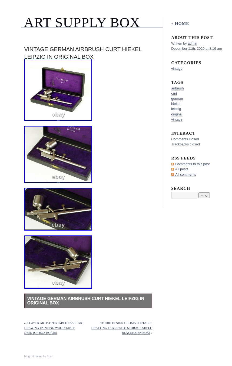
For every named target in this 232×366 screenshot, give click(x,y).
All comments (185, 174)
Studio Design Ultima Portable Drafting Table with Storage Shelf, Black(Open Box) (122, 327)
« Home (180, 23)
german (177, 99)
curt (174, 93)
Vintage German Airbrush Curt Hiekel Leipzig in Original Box (85, 300)
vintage (176, 68)
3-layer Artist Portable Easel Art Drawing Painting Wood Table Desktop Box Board (54, 327)
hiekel (175, 104)
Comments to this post (192, 164)
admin (192, 43)
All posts (181, 169)
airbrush (177, 88)
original (176, 114)
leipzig (176, 109)
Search (180, 188)
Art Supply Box (82, 22)
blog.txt (29, 356)
